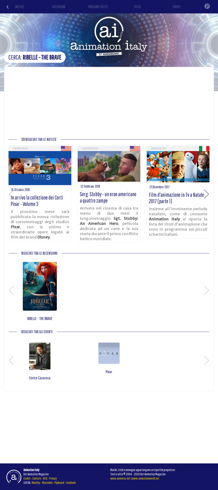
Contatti (36, 478)
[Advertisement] (109, 103)
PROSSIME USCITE (98, 6)
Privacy (53, 478)
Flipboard (59, 482)
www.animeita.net (120, 478)
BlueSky (36, 482)
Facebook (71, 482)
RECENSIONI (58, 6)
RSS (45, 478)
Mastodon (47, 482)
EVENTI (176, 6)
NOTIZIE (19, 6)
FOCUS (137, 6)
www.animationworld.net (145, 478)
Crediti (26, 478)
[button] (206, 194)
